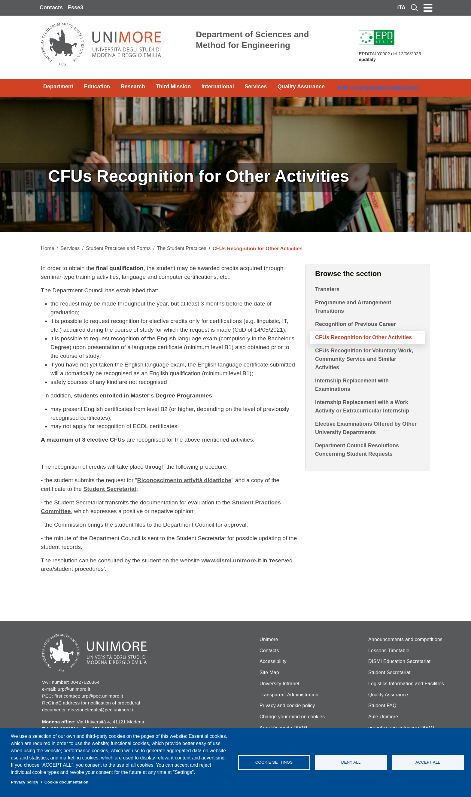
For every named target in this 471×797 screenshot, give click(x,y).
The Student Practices (181, 248)
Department (58, 87)
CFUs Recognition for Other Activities (363, 337)
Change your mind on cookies (292, 716)
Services (256, 87)
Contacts (51, 8)
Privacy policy (24, 782)
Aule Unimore (383, 716)
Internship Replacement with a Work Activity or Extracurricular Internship (362, 406)
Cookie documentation (66, 782)
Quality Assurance (301, 87)
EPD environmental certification (378, 88)
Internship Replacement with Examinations (352, 385)
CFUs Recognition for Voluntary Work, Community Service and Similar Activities (364, 359)
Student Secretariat (389, 672)
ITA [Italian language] (401, 8)
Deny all (351, 762)
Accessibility (273, 661)
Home (47, 248)
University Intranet (279, 683)
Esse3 (75, 8)
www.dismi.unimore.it (231, 560)
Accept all (427, 762)
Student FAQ (382, 705)
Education (97, 87)
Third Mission (173, 87)
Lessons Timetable (388, 650)
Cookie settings (274, 762)
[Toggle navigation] (428, 8)
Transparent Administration (289, 694)
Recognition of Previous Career (355, 324)
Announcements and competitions (405, 639)
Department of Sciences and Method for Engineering (252, 40)
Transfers (327, 289)
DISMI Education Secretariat (399, 661)
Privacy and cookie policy (287, 705)
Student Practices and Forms (118, 248)
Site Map (269, 672)
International (218, 87)
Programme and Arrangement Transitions (353, 307)
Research (133, 87)
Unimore (269, 639)
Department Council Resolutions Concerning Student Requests (357, 450)
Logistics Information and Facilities (406, 683)
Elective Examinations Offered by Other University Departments (366, 428)
